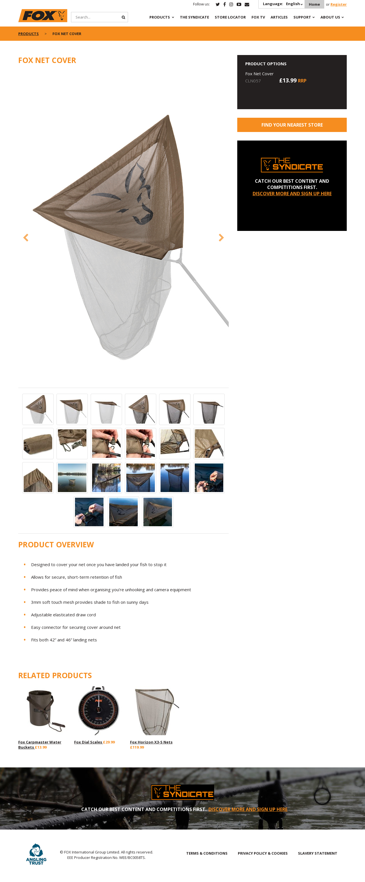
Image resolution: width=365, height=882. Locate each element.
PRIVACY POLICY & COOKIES (263, 853)
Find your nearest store (292, 125)
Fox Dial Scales (88, 742)
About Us (330, 17)
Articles (279, 17)
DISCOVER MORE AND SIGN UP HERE (292, 193)
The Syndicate (194, 17)
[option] (123, 229)
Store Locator (230, 17)
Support (302, 17)
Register (338, 4)
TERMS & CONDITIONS (207, 853)
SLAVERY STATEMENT (317, 853)
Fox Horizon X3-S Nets (151, 742)
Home (314, 4)
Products (159, 17)
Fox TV (258, 17)
